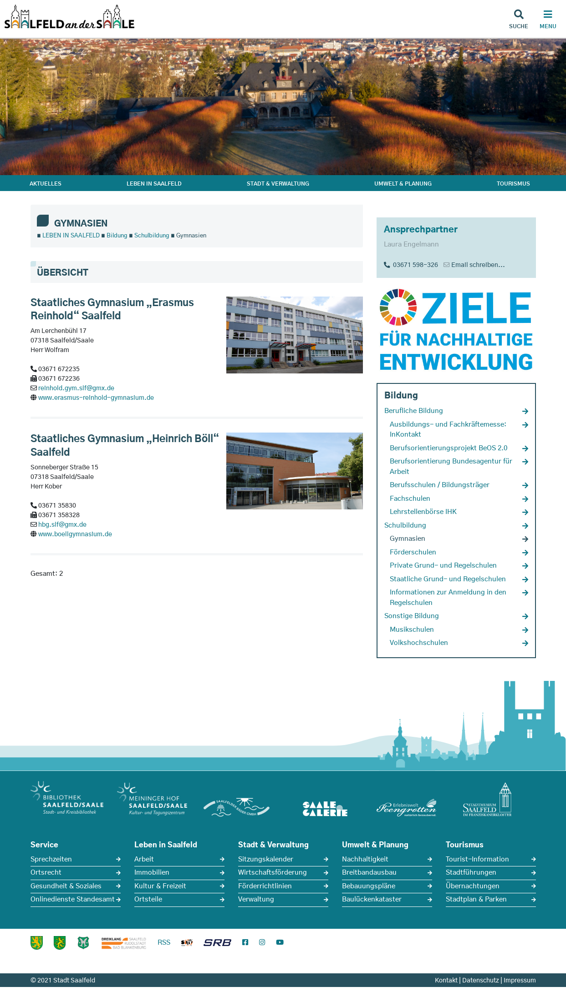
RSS (164, 942)
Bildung (117, 236)
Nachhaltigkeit (365, 859)
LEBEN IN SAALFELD (154, 183)
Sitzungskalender (265, 859)
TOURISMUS (513, 183)
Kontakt (446, 980)
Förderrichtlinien (265, 886)
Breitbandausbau (369, 872)
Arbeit (144, 859)
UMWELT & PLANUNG (403, 183)
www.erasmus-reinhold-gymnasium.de (96, 398)
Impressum (520, 980)
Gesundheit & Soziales (66, 886)
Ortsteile (148, 899)
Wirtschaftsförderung (272, 872)
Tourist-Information (477, 859)
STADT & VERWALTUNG (278, 183)
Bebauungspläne (368, 886)
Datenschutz (480, 980)
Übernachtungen (473, 886)
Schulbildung (151, 236)
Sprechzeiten (51, 859)
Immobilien (151, 872)
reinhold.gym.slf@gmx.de (76, 388)
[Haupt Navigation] (547, 20)
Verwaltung (256, 899)
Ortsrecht (46, 872)
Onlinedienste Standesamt (73, 899)
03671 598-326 (411, 265)
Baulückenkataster (372, 899)
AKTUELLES (45, 183)
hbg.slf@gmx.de (62, 525)
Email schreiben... (478, 265)
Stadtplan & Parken (476, 899)
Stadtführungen (471, 872)
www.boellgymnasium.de (75, 534)
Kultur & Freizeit (160, 886)
